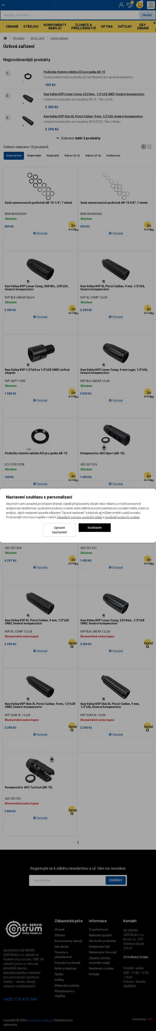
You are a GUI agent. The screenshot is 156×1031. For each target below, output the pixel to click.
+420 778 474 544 (20, 999)
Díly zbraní (142, 26)
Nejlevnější (34, 155)
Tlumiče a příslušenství (83, 26)
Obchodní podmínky (102, 941)
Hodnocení (113, 155)
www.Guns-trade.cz (39, 1020)
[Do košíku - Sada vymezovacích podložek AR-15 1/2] (72, 224)
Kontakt (94, 974)
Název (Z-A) (93, 155)
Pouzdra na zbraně (67, 963)
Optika (107, 26)
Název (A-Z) (72, 155)
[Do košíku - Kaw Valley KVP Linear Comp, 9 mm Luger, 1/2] (147, 391)
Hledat (147, 15)
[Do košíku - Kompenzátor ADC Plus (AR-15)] (147, 558)
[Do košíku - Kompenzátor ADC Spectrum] (72, 558)
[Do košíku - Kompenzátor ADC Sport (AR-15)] (147, 475)
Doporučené (14, 155)
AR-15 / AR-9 (37, 38)
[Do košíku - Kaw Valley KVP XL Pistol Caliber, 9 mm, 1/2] (147, 308)
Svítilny (125, 26)
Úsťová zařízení (59, 38)
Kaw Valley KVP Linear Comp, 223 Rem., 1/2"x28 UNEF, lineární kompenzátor (94, 94)
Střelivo (31, 26)
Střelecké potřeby (67, 985)
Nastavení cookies (101, 968)
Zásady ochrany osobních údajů (99, 960)
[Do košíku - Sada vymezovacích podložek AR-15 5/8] (147, 224)
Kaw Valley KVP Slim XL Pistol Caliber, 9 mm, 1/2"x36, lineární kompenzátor (93, 116)
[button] (78, 138)
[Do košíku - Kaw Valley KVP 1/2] (72, 391)
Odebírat (115, 880)
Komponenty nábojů (55, 26)
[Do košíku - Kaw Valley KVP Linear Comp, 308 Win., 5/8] (72, 308)
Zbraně (12, 26)
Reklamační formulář (103, 952)
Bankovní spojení (100, 935)
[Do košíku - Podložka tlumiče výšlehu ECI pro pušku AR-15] (72, 475)
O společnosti (98, 929)
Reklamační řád (99, 946)
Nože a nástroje (65, 968)
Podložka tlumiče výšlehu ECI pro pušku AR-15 (74, 72)
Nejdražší (53, 155)
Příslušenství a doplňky (64, 993)
